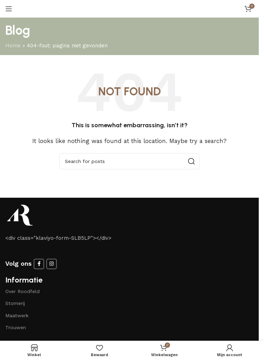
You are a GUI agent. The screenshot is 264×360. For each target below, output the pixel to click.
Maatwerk (16, 315)
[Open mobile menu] (9, 9)
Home (13, 45)
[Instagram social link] (51, 264)
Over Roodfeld (22, 291)
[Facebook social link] (39, 264)
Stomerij (15, 303)
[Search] (129, 161)
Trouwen (15, 327)
